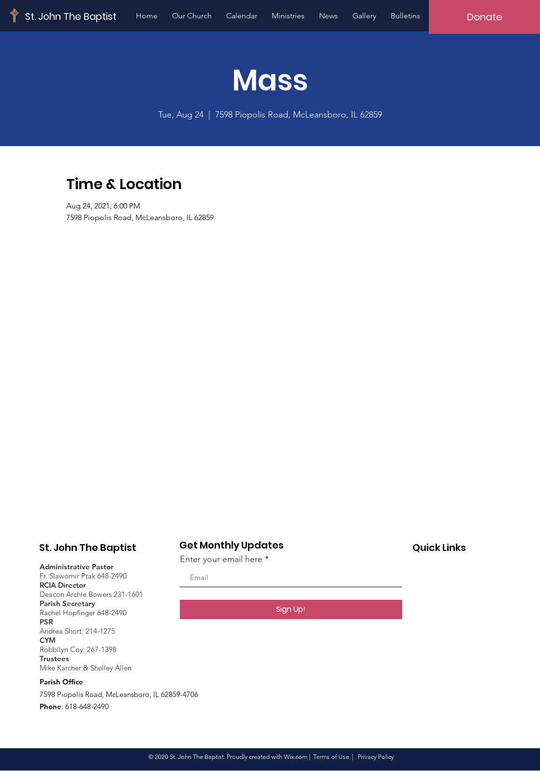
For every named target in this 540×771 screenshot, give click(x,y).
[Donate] (484, 17)
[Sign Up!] (291, 609)
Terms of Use (331, 756)
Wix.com (295, 756)
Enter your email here (221, 559)
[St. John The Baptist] (71, 16)
